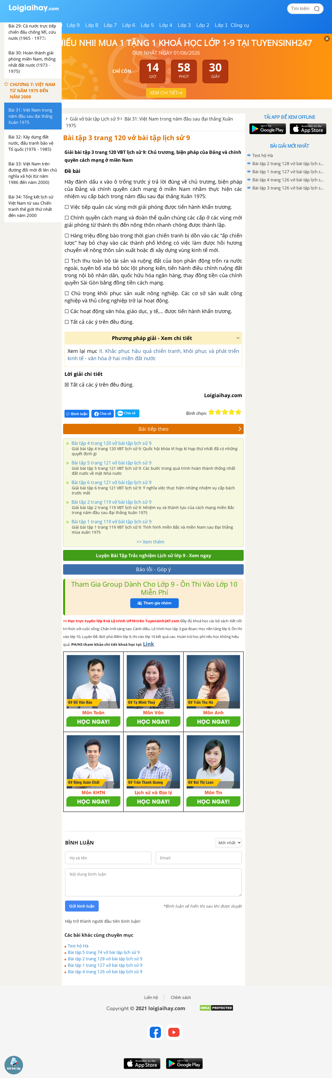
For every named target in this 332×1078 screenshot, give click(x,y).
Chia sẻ (102, 413)
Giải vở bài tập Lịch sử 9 (94, 119)
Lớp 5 (147, 25)
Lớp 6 (128, 25)
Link (148, 643)
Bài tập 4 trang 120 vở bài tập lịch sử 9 (110, 443)
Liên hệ (151, 997)
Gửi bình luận (81, 906)
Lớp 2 (202, 25)
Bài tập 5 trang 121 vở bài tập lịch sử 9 (110, 463)
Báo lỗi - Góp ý (153, 569)
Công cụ (240, 25)
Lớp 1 (221, 25)
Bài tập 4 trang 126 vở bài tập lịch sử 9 (105, 971)
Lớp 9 (73, 25)
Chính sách (181, 997)
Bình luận (76, 414)
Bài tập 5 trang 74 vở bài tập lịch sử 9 (104, 952)
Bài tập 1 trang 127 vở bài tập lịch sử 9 (105, 965)
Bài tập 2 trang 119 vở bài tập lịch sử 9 (110, 502)
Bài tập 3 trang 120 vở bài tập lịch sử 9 (126, 137)
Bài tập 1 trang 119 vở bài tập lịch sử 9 (110, 522)
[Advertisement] (289, 232)
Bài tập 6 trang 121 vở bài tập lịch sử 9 (110, 482)
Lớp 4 (165, 25)
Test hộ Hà (78, 946)
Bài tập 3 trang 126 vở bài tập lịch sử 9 (288, 188)
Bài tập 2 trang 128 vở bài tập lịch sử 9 (105, 958)
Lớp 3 (184, 25)
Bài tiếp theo (190, 428)
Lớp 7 (110, 25)
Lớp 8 (91, 25)
